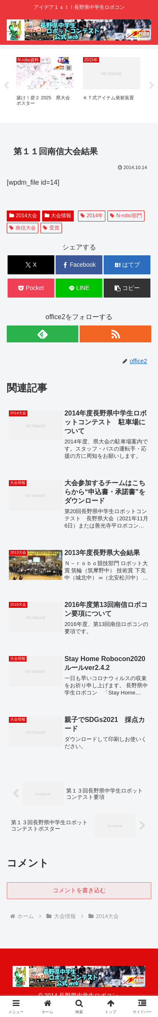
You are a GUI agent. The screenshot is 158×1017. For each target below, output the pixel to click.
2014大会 (23, 216)
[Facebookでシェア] (79, 264)
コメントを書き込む (79, 890)
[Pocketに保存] (31, 288)
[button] (127, 288)
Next (151, 86)
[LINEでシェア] (79, 288)
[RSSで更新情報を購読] (115, 333)
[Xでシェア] (31, 264)
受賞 (51, 228)
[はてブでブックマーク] (127, 264)
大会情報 (58, 216)
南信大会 (22, 228)
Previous (6, 86)
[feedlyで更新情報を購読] (42, 333)
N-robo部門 (126, 216)
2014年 (91, 216)
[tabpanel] (45, 84)
